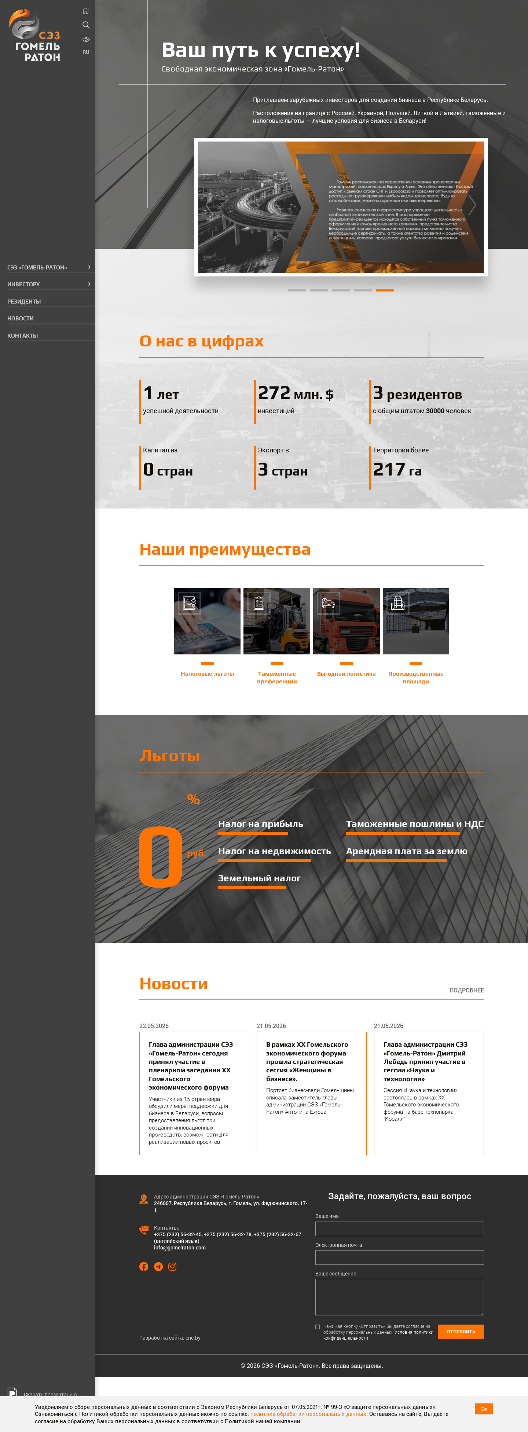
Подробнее (467, 990)
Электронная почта (338, 1245)
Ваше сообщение (335, 1273)
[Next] (472, 207)
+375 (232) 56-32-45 (178, 1234)
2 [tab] (319, 290)
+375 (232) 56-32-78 (228, 1234)
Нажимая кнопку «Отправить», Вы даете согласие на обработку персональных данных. (378, 1332)
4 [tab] (363, 290)
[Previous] (209, 207)
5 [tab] (385, 290)
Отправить (461, 1331)
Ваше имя (327, 1216)
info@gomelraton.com (180, 1247)
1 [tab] (297, 290)
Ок (484, 1409)
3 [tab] (341, 290)
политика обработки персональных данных (308, 1413)
